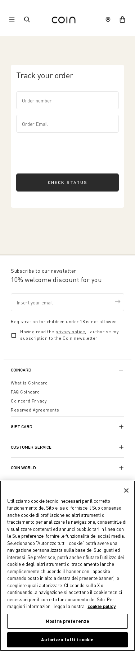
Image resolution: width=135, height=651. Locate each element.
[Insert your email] (67, 302)
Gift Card (21, 426)
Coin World (23, 467)
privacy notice (70, 331)
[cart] (122, 19)
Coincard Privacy (28, 401)
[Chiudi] (126, 490)
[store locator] (108, 19)
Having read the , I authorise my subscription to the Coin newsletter (69, 335)
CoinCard (21, 370)
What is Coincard (29, 383)
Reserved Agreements (35, 410)
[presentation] (71, 152)
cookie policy (101, 606)
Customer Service (31, 447)
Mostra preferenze (67, 621)
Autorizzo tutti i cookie (67, 640)
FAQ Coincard (25, 392)
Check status (67, 182)
